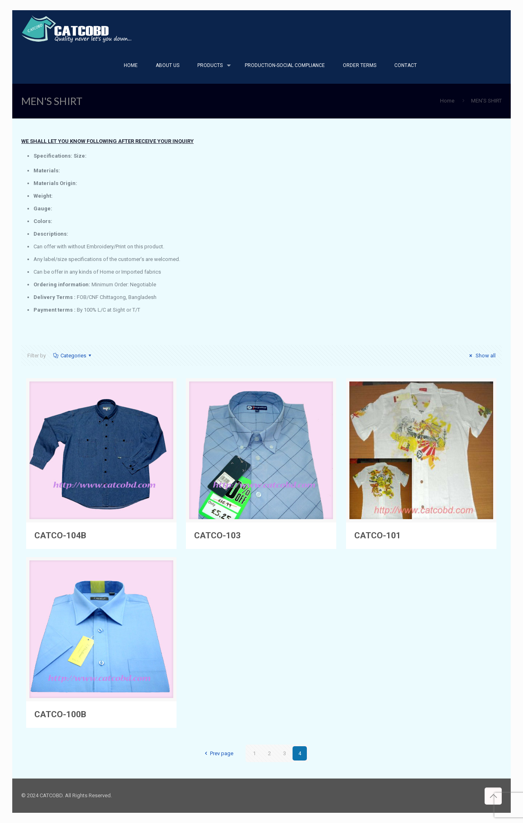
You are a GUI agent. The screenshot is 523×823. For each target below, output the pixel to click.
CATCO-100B (60, 714)
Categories (73, 355)
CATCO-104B (60, 535)
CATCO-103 (217, 535)
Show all (481, 355)
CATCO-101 (377, 535)
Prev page (217, 753)
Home (447, 101)
